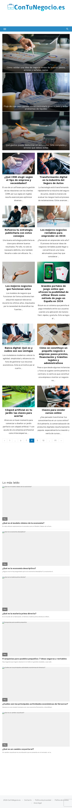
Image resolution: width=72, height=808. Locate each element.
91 (55, 440)
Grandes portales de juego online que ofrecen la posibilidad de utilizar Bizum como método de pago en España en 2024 (53, 293)
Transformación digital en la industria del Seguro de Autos (53, 180)
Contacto (28, 800)
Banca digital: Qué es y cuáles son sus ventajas (18, 349)
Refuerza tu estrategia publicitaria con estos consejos (19, 232)
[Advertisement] (29, 19)
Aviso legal (38, 803)
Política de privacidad (43, 800)
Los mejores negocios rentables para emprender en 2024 (53, 232)
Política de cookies (62, 800)
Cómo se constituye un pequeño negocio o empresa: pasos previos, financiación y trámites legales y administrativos (53, 355)
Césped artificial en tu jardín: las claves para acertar (18, 412)
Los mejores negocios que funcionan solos (18, 287)
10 (43, 440)
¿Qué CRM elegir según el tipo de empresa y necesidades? (18, 180)
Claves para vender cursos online (53, 411)
